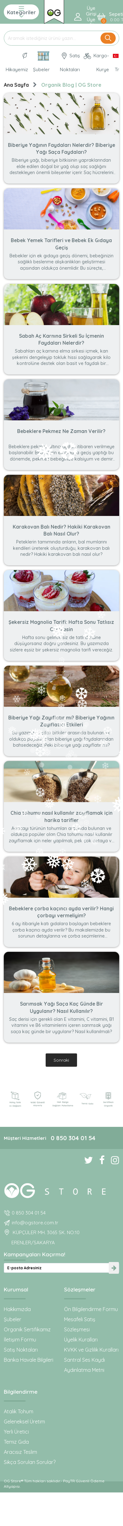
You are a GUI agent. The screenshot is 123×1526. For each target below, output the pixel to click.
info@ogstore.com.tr (35, 1223)
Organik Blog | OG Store (71, 85)
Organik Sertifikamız (27, 1329)
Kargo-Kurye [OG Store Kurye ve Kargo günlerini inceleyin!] (96, 62)
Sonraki (61, 1060)
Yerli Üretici (16, 1432)
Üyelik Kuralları (81, 1339)
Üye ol (91, 22)
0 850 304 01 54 (73, 1138)
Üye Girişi (91, 11)
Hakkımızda (17, 1309)
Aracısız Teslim (20, 1452)
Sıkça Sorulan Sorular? (29, 1462)
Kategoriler (21, 11)
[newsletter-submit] (114, 1268)
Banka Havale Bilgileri (28, 1360)
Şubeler (12, 1319)
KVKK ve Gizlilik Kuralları (91, 1350)
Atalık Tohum (18, 1411)
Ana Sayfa (16, 85)
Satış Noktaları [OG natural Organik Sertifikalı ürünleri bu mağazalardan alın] (70, 62)
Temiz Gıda (16, 1442)
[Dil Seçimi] (115, 63)
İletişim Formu (20, 1339)
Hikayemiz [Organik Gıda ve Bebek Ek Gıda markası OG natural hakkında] (17, 62)
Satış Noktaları (21, 1350)
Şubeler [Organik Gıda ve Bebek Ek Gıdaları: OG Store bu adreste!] (41, 61)
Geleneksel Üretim (24, 1421)
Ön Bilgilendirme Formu (91, 1309)
